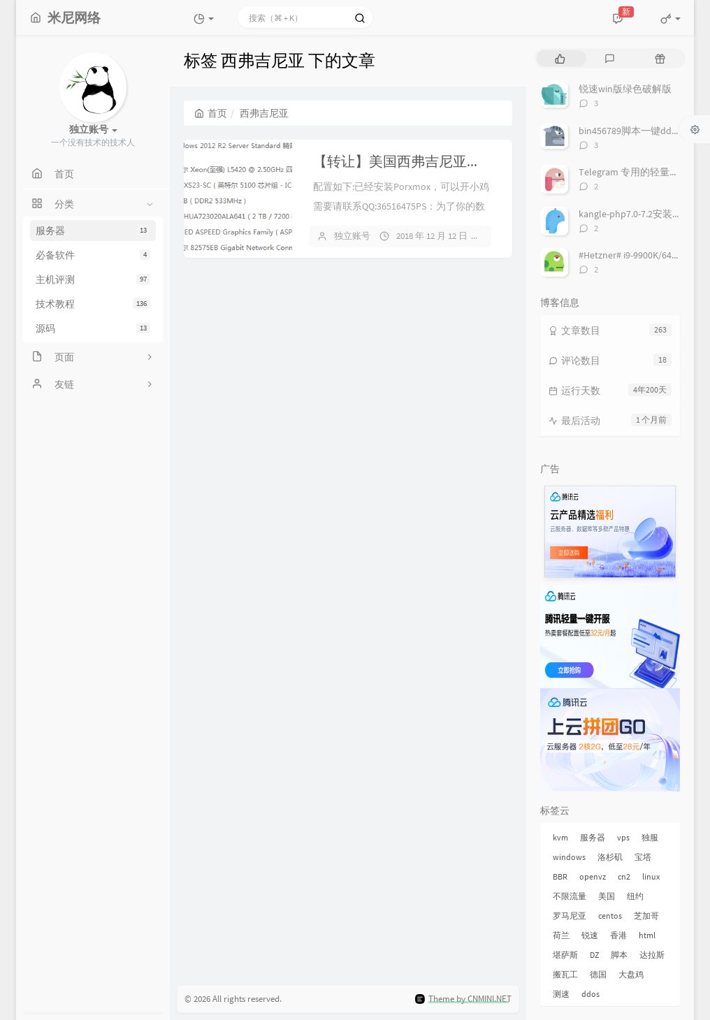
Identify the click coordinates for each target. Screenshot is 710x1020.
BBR (560, 876)
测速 (561, 994)
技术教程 (93, 304)
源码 (93, 328)
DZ (594, 954)
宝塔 (643, 857)
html (647, 935)
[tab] (560, 58)
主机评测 (93, 279)
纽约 (635, 896)
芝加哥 (646, 915)
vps (623, 837)
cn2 (624, 876)
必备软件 (93, 255)
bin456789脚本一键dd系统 (635, 130)
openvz (592, 876)
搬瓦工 (565, 974)
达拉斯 (652, 954)
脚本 (619, 954)
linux (651, 876)
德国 (598, 974)
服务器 (93, 230)
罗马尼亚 (569, 915)
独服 (650, 837)
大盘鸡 (631, 974)
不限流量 (569, 896)
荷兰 (561, 935)
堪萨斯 (565, 954)
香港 (618, 935)
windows (569, 857)
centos (610, 915)
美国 (606, 896)
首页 (210, 113)
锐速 (589, 935)
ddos (590, 994)
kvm (560, 837)
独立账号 (352, 236)
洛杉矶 (610, 857)
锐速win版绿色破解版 (625, 88)
